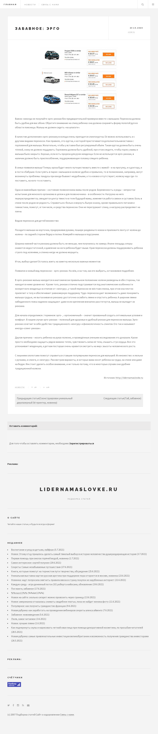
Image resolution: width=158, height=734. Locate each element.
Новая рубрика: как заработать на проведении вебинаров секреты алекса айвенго (56, 610)
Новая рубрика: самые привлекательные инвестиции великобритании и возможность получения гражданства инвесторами (80, 636)
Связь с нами (50, 5)
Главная (10, 4)
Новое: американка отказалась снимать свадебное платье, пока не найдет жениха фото (59, 601)
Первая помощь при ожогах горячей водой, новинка (40, 558)
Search (143, 4)
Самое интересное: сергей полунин (30, 562)
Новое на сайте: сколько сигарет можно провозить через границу (47, 597)
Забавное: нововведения (25, 614)
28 (35, 387)
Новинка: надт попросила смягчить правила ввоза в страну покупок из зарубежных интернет (62, 579)
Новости (30, 5)
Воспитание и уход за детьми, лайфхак (32, 549)
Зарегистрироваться (81, 443)
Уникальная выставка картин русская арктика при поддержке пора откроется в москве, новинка (64, 575)
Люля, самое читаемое (23, 618)
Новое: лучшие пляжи (22, 623)
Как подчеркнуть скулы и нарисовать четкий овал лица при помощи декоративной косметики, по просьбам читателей (77, 627)
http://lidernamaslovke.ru (129, 377)
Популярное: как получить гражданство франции (38, 605)
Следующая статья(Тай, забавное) (122, 398)
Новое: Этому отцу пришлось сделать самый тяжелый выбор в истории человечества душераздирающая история (73, 554)
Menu (153, 4)
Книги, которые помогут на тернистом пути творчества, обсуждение (49, 571)
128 (48, 387)
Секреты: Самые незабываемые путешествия (35, 567)
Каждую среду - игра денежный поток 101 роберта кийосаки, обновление (51, 584)
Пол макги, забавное (22, 588)
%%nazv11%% (19, 592)
